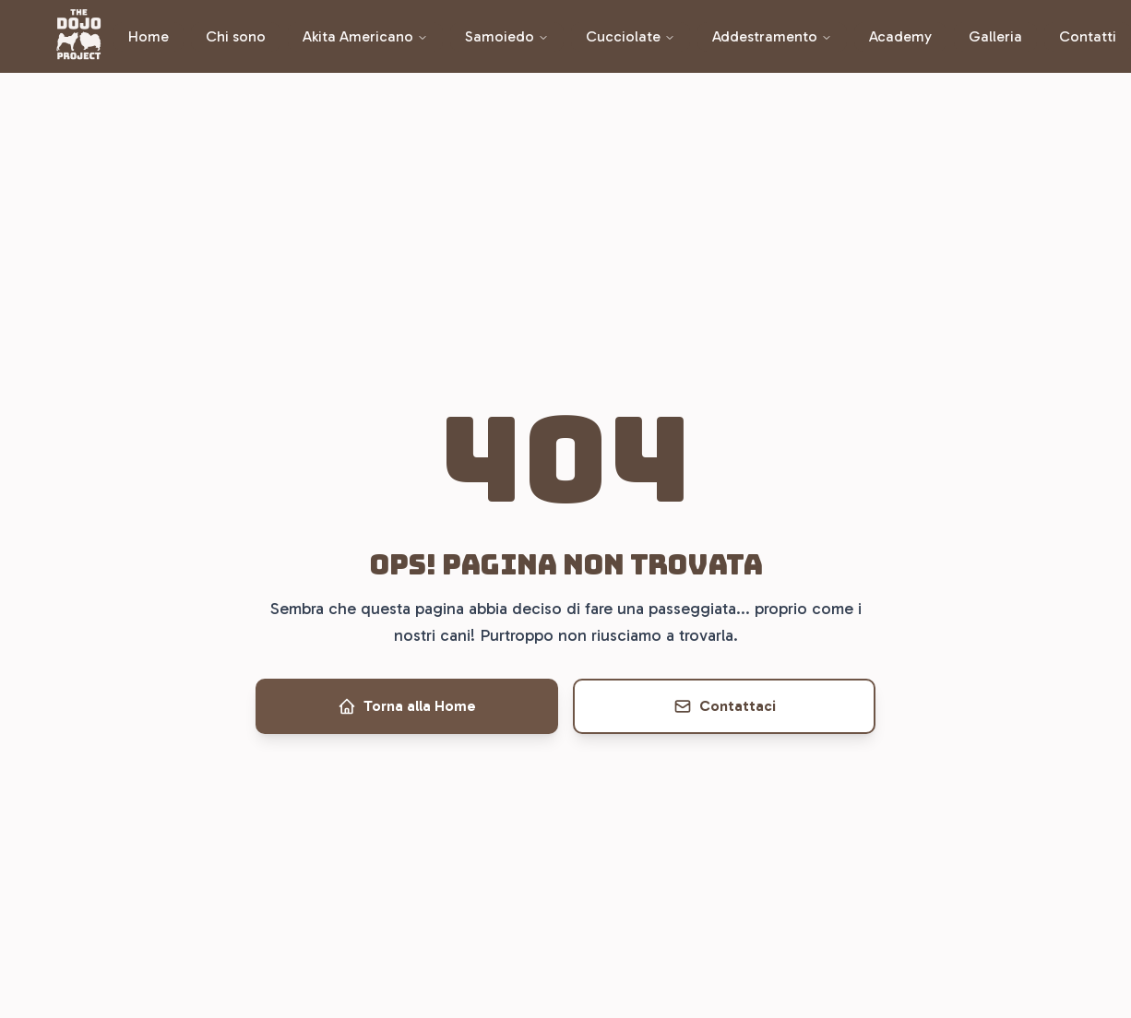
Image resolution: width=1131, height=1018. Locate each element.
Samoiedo (507, 36)
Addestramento (772, 36)
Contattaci (724, 706)
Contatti (1087, 36)
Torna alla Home (407, 706)
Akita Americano (365, 36)
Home (148, 36)
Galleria (995, 36)
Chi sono (236, 36)
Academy (900, 36)
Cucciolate (630, 36)
